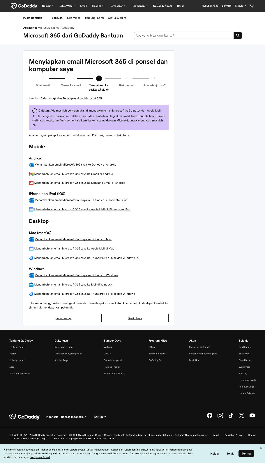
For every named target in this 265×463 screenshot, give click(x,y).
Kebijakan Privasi (233, 435)
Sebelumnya (63, 318)
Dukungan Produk (63, 347)
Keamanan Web (247, 380)
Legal (12, 367)
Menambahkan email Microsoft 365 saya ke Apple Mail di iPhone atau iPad (82, 209)
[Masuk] (241, 5)
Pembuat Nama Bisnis (115, 373)
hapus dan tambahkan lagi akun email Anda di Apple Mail (118, 115)
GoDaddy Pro (155, 360)
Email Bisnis (245, 360)
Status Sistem (117, 17)
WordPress (244, 367)
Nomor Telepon (247, 393)
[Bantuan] (226, 5)
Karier (12, 353)
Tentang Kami (16, 347)
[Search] (238, 35)
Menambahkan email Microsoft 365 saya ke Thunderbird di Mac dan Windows (84, 293)
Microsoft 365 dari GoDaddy (56, 27)
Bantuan (57, 17)
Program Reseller (158, 353)
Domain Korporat (113, 360)
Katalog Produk (112, 367)
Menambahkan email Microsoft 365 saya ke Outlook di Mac (73, 239)
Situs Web (244, 353)
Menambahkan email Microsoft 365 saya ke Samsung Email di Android (79, 182)
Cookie (252, 435)
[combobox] (184, 35)
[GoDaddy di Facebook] (209, 417)
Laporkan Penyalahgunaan (68, 353)
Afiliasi (152, 347)
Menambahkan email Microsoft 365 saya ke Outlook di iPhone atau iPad (81, 199)
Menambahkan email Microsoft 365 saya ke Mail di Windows (73, 284)
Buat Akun (194, 360)
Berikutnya (135, 318)
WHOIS (108, 353)
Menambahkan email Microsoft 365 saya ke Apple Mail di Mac (74, 248)
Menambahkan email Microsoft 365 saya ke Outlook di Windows (76, 275)
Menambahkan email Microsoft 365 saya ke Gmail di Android (73, 173)
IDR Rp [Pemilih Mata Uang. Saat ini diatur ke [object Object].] (100, 416)
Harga (180, 6)
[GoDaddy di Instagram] (220, 417)
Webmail (108, 347)
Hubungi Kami (94, 17)
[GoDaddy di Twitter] (241, 417)
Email (83, 6)
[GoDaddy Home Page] (24, 417)
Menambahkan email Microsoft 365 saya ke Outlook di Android (75, 164)
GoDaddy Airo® (162, 6)
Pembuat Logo (246, 386)
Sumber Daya (61, 360)
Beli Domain (245, 347)
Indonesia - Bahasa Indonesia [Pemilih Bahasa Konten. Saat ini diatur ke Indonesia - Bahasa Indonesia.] (67, 416)
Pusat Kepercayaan (19, 373)
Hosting (243, 373)
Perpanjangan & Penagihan (203, 353)
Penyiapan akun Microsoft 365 (82, 98)
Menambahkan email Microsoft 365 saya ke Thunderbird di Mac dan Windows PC (86, 257)
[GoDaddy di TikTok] (231, 417)
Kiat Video (74, 17)
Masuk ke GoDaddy (199, 347)
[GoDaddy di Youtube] (252, 417)
